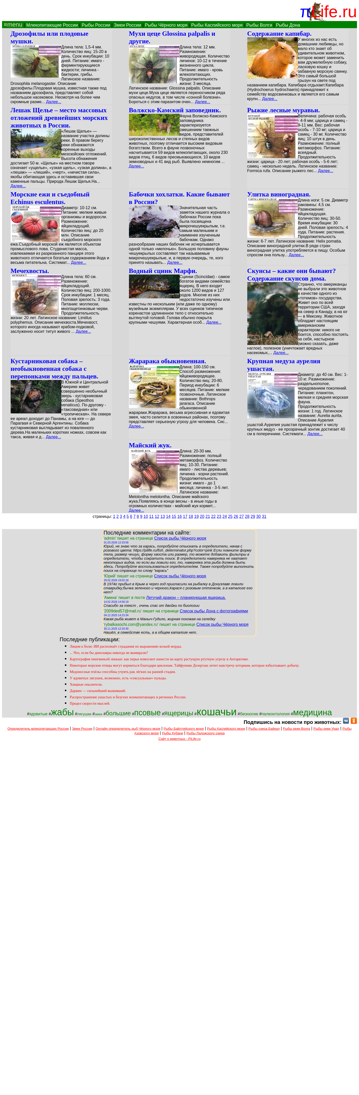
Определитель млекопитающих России (38, 729)
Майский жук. (150, 445)
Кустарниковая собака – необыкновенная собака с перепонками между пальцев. (55, 368)
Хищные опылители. (86, 684)
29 (253, 516)
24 (224, 516)
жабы (62, 712)
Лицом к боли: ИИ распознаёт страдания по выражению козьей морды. (126, 646)
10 (145, 516)
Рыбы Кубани (172, 733)
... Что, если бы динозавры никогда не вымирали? (109, 653)
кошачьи (217, 711)
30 (258, 516)
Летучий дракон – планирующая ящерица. (186, 597)
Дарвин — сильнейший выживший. (98, 691)
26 (236, 516)
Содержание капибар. (279, 33)
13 (162, 516)
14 (168, 516)
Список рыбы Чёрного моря (180, 538)
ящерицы (178, 713)
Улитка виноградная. (279, 194)
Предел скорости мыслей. (90, 703)
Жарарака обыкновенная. (167, 361)
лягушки (84, 714)
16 (179, 516)
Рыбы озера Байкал (264, 729)
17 (185, 516)
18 (190, 516)
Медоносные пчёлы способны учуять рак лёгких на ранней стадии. (123, 672)
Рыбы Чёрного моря (166, 25)
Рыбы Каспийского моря (217, 25)
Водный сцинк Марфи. (163, 271)
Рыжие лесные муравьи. (283, 110)
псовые (147, 712)
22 (213, 516)
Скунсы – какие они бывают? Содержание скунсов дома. (291, 274)
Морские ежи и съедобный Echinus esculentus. (50, 198)
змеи (98, 714)
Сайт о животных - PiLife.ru (179, 739)
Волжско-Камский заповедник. (175, 110)
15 (174, 516)
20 (202, 516)
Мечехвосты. (30, 271)
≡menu (12, 24)
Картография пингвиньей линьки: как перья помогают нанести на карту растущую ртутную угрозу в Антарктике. (159, 659)
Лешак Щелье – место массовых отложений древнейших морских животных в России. (59, 117)
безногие (249, 713)
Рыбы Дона (288, 25)
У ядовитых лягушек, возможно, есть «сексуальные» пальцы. (118, 678)
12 (157, 516)
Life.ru (334, 11)
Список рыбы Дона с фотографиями (214, 611)
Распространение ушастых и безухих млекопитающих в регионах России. (128, 697)
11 (151, 516)
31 (264, 516)
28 (247, 516)
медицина (312, 712)
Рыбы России (96, 25)
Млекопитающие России (52, 25)
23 (219, 516)
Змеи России (127, 25)
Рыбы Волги (259, 25)
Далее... (53, 102)
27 (241, 516)
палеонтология (275, 714)
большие (118, 713)
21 (207, 516)
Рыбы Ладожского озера (205, 733)
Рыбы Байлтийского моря (184, 729)
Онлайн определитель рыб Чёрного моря (128, 729)
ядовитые (38, 714)
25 (230, 516)
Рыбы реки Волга (296, 729)
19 (196, 516)
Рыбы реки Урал (326, 729)
